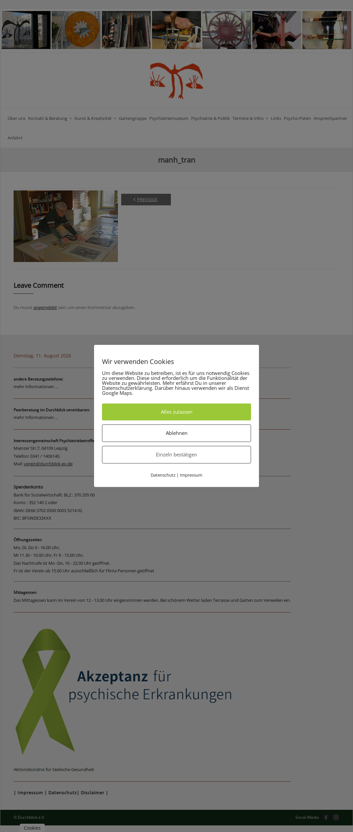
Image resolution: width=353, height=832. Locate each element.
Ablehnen (176, 433)
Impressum (191, 475)
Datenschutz (163, 475)
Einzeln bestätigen (176, 454)
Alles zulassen (176, 411)
